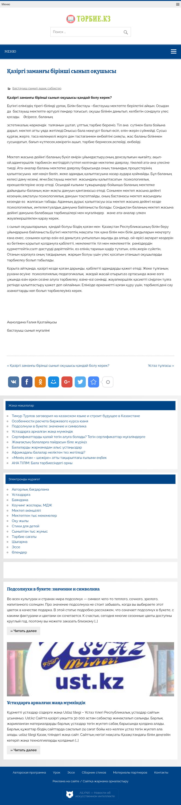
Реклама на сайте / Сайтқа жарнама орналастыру (91, 781)
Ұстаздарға (21, 495)
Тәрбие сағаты (24, 537)
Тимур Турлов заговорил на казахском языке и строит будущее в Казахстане (76, 416)
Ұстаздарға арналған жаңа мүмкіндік (42, 431)
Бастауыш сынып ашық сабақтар (36, 88)
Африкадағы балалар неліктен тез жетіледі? (48, 452)
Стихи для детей (25, 526)
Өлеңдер (19, 552)
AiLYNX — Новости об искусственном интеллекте (95, 794)
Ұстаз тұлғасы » (161, 366)
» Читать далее (24, 631)
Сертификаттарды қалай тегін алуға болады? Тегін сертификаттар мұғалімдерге (78, 437)
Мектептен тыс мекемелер (34, 516)
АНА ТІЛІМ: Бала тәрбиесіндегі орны (42, 463)
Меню (6, 4)
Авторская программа (29, 772)
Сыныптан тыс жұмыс (30, 531)
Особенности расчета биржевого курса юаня (50, 421)
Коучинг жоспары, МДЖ (32, 505)
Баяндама (20, 500)
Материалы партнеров (130, 772)
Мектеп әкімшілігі (26, 510)
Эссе (16, 547)
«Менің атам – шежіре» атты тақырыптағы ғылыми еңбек (59, 458)
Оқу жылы (20, 521)
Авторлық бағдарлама (30, 489)
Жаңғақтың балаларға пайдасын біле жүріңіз (49, 442)
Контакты (161, 772)
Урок (56, 772)
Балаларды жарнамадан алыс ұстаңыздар (47, 447)
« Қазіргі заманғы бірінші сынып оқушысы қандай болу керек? (58, 366)
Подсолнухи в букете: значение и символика (49, 426)
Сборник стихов (94, 772)
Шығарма (20, 542)
